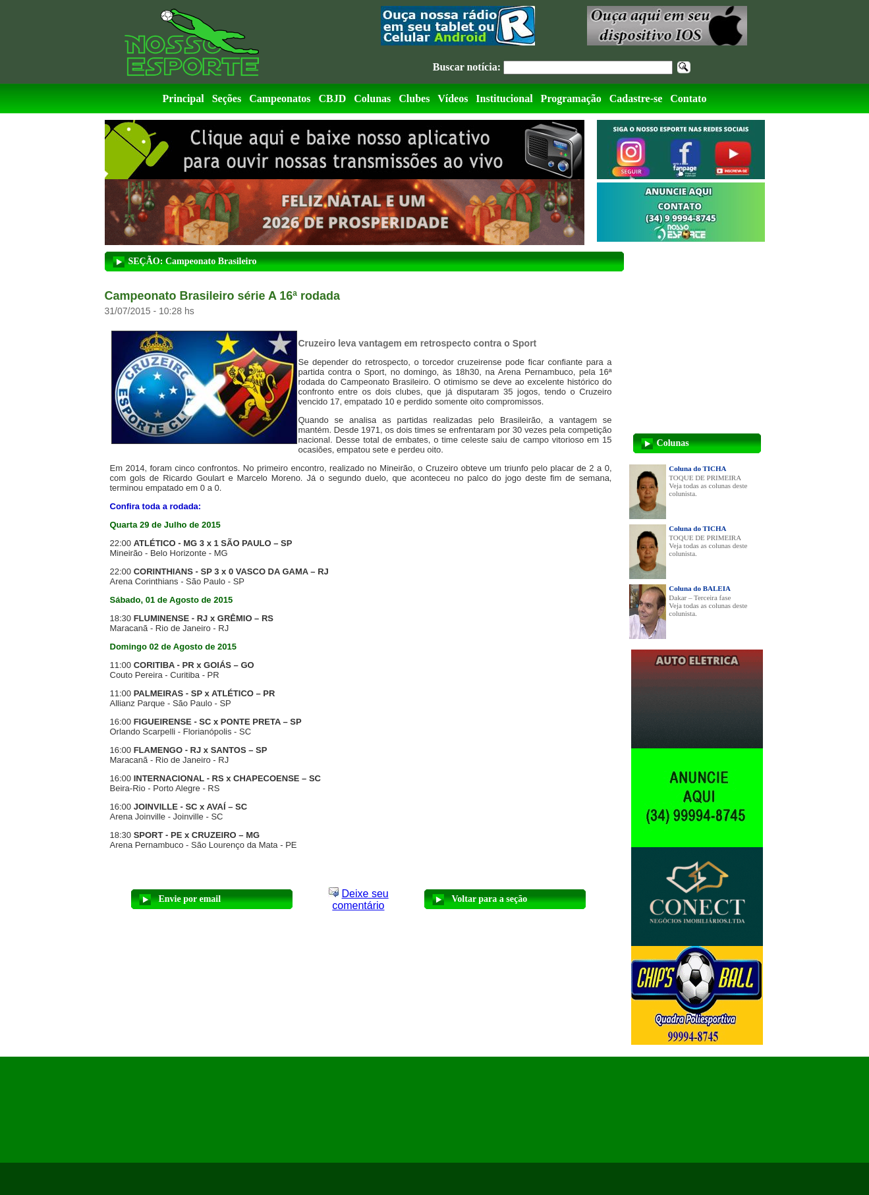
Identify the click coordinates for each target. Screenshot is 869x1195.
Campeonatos (279, 98)
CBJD (332, 98)
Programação (571, 98)
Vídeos (452, 98)
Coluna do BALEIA (700, 588)
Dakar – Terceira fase (700, 597)
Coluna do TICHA (697, 468)
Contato (688, 98)
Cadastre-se (636, 98)
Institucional (504, 98)
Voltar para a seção (490, 899)
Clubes (414, 98)
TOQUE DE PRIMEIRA (705, 478)
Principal (183, 98)
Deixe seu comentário (360, 899)
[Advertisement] (214, 1110)
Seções (226, 98)
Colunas (372, 98)
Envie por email (190, 899)
